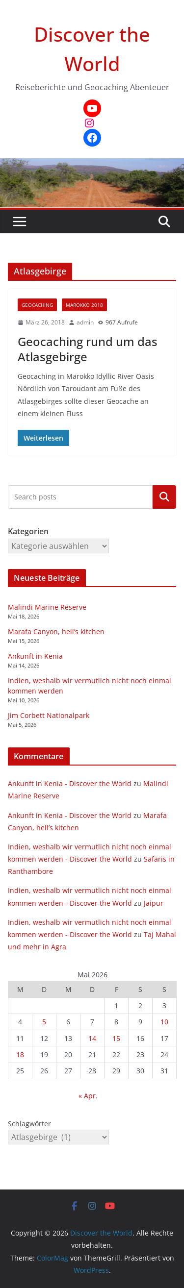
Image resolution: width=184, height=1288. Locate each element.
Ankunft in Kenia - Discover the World (69, 783)
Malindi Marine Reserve (47, 607)
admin (85, 322)
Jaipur (153, 903)
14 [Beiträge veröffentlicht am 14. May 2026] (92, 1038)
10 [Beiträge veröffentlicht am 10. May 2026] (164, 1021)
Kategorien (164, 497)
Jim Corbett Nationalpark (48, 715)
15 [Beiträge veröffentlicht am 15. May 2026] (116, 1038)
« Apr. (88, 1095)
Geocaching (37, 304)
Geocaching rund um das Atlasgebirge (88, 349)
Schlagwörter (29, 1123)
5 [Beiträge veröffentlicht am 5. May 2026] (44, 1021)
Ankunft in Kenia (35, 656)
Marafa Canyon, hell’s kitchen (56, 631)
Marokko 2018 (84, 304)
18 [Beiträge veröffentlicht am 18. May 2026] (20, 1054)
